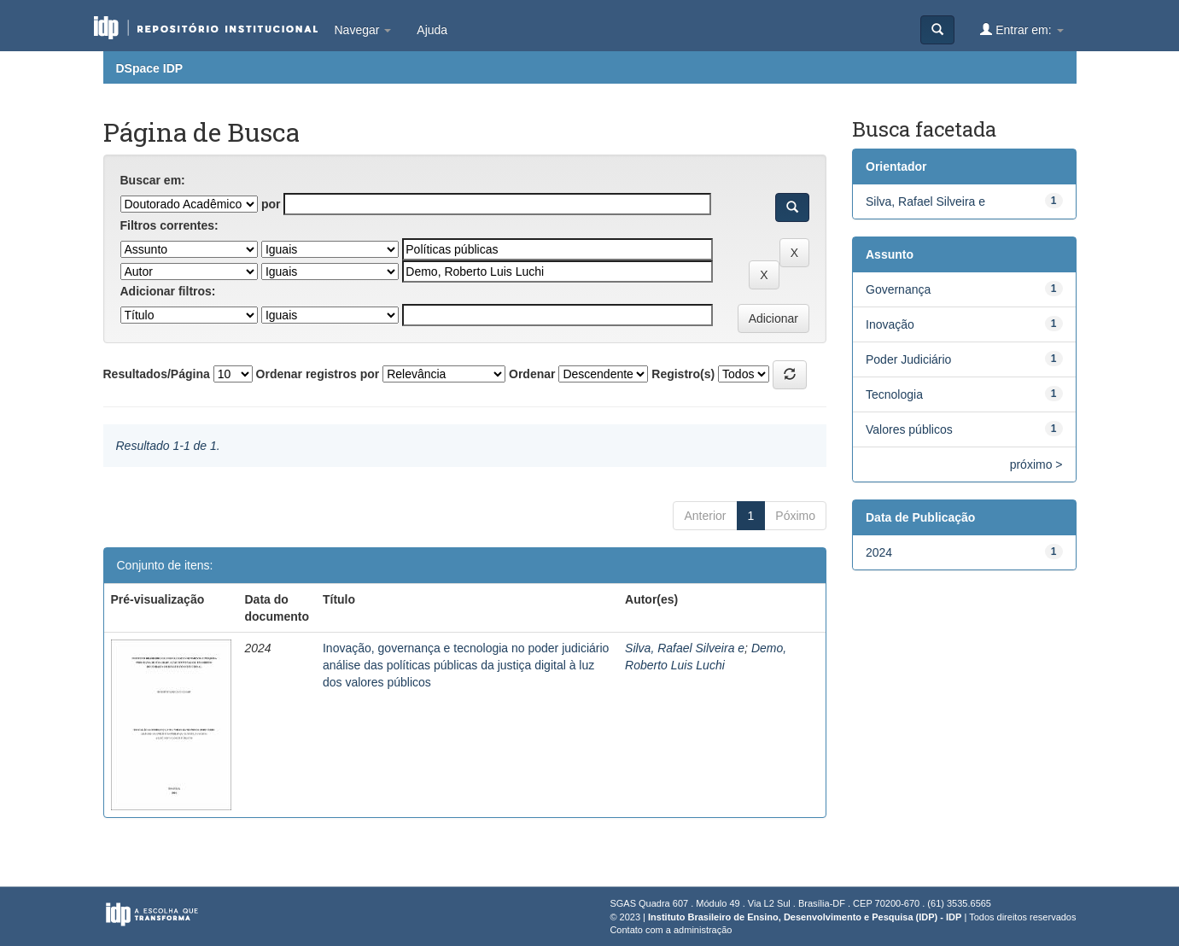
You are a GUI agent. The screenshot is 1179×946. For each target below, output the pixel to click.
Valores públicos (909, 429)
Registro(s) (683, 374)
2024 (879, 552)
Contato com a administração (671, 930)
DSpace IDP (150, 68)
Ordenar (532, 374)
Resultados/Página (156, 374)
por (271, 204)
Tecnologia (894, 394)
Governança (898, 289)
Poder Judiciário (908, 359)
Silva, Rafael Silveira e (684, 648)
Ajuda (432, 30)
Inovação (890, 324)
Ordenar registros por (318, 374)
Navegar (363, 30)
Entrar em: (1021, 29)
